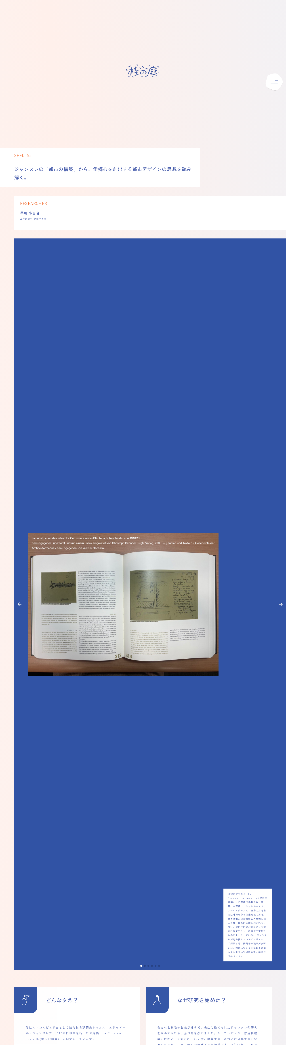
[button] (20, 604)
